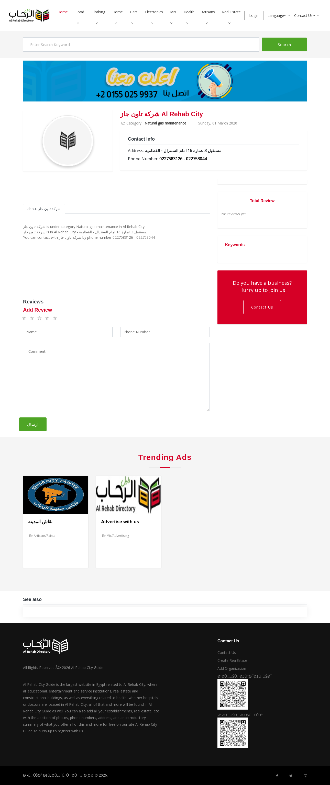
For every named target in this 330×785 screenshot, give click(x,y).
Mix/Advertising (115, 535)
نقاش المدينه (40, 521)
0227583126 (170, 159)
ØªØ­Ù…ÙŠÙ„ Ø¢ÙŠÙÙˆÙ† (240, 714)
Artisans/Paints (42, 535)
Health (189, 11)
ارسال (33, 424)
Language (277, 15)
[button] (80, 22)
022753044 (196, 159)
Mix (173, 11)
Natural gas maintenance (165, 123)
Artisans (208, 11)
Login (253, 15)
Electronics (154, 11)
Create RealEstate (232, 660)
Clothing (98, 11)
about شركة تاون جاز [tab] (44, 208)
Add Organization (231, 668)
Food (79, 11)
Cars (134, 11)
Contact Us (305, 15)
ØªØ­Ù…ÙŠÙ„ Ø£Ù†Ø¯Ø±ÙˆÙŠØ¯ (244, 676)
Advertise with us (120, 521)
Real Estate (231, 11)
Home (63, 11)
